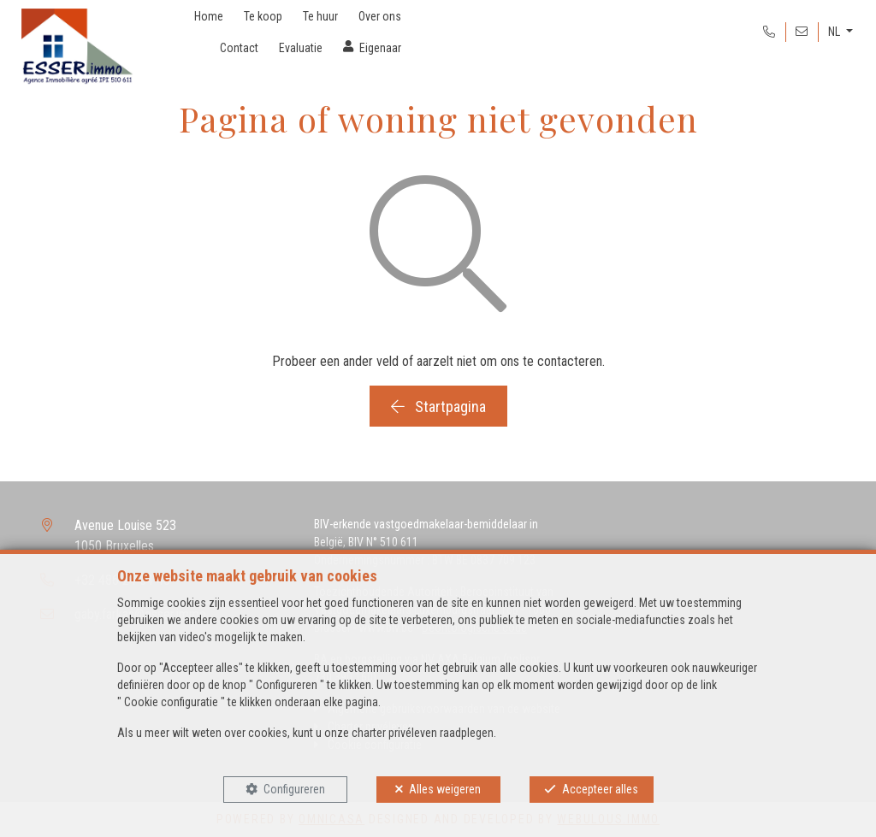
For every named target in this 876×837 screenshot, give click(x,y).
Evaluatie (301, 48)
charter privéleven (394, 733)
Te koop (263, 16)
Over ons (379, 16)
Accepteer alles (600, 789)
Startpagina (438, 407)
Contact (239, 48)
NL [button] (835, 31)
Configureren (294, 789)
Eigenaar (380, 48)
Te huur (320, 16)
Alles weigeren (445, 789)
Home (208, 16)
